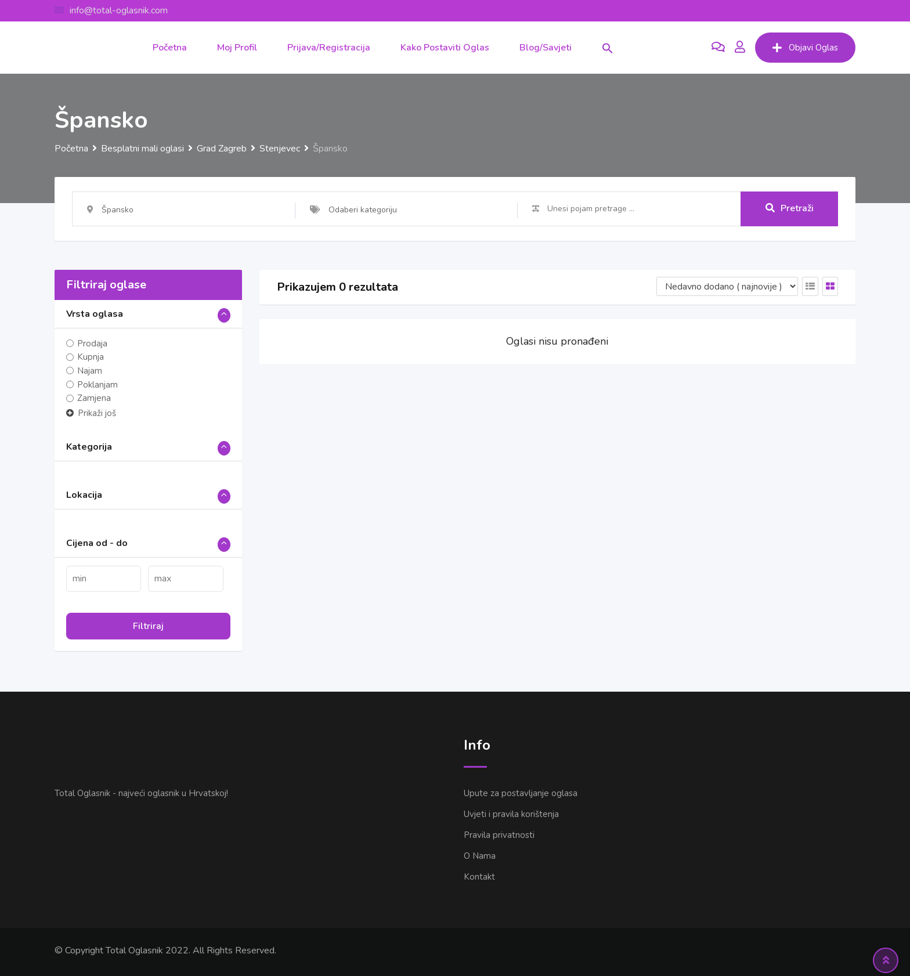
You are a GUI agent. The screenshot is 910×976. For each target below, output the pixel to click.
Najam (89, 371)
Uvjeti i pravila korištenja (511, 814)
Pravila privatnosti (499, 835)
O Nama (480, 856)
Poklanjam (97, 385)
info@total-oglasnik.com (119, 10)
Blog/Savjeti (545, 47)
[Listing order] (727, 286)
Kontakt (479, 877)
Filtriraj (148, 626)
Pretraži (789, 208)
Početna (170, 47)
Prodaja (92, 343)
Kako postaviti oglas (444, 47)
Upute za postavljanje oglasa (520, 793)
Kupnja (90, 357)
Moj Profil (237, 47)
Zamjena (94, 398)
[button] (607, 47)
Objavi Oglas (805, 47)
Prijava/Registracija (328, 47)
